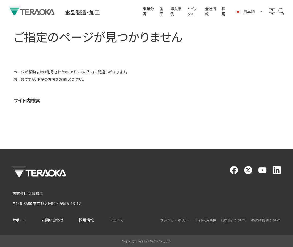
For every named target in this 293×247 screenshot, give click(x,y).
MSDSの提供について (266, 220)
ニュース (116, 220)
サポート (19, 220)
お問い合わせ (52, 220)
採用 (224, 11)
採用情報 (86, 220)
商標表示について (233, 220)
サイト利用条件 (205, 220)
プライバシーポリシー (175, 220)
